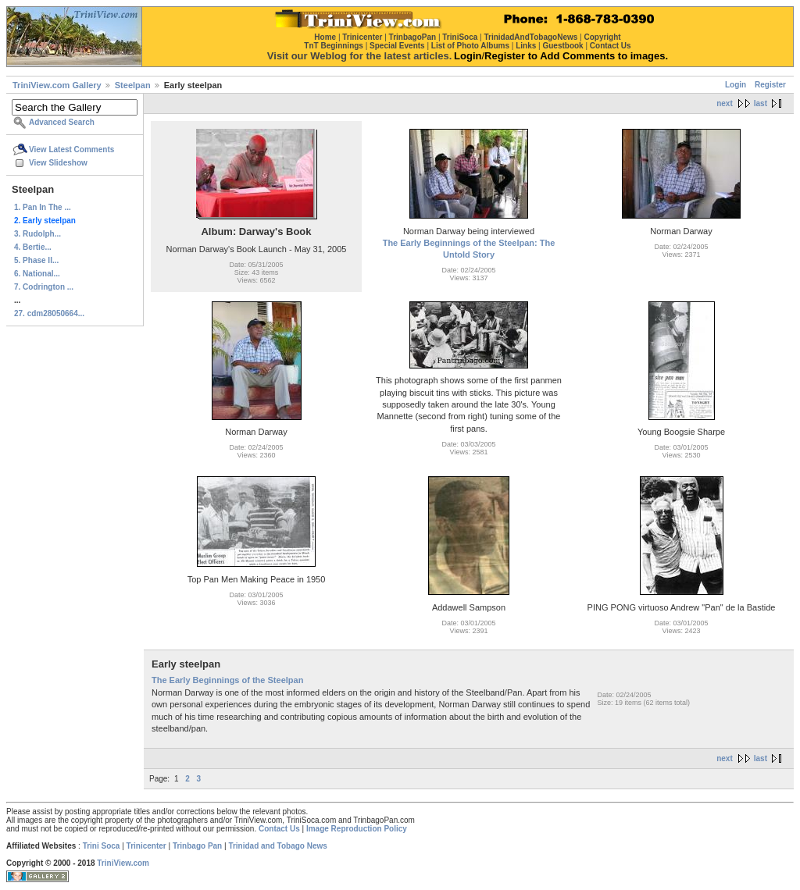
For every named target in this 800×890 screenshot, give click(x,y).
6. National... (37, 273)
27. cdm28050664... (49, 313)
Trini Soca (101, 846)
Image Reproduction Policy (356, 828)
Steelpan (133, 85)
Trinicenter (146, 846)
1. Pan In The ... (42, 207)
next (724, 103)
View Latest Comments (71, 149)
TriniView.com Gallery (57, 85)
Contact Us (279, 828)
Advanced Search (62, 122)
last (760, 103)
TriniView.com (123, 863)
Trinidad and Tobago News (277, 846)
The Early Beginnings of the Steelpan (227, 680)
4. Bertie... (33, 247)
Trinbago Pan (197, 846)
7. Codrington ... (43, 287)
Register (770, 84)
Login (735, 84)
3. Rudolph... (37, 234)
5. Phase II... (36, 260)
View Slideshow (58, 162)
